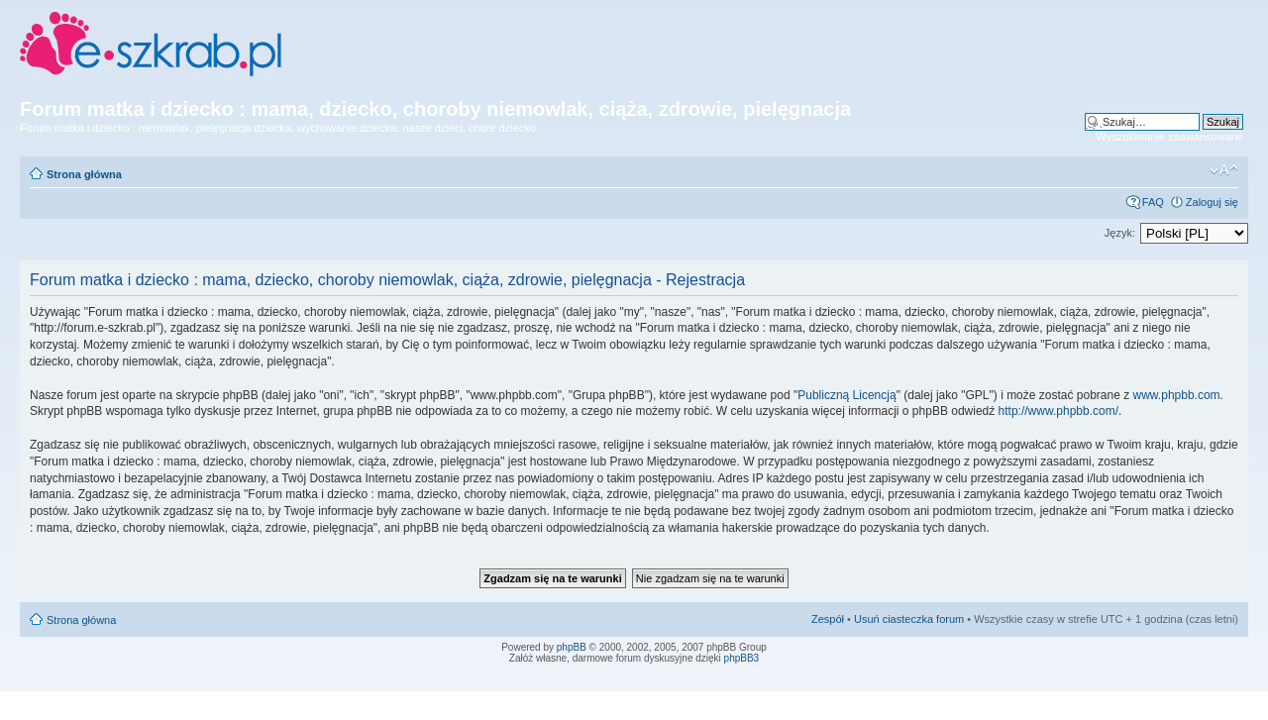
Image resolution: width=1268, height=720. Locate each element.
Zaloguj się (1212, 202)
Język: (1120, 233)
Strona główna (84, 174)
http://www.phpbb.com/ (1058, 411)
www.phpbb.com (1176, 395)
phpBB (571, 647)
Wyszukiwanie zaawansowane (1170, 137)
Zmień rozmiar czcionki (1224, 170)
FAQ (1153, 202)
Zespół (827, 619)
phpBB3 (742, 658)
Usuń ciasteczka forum (909, 619)
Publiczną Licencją (846, 395)
